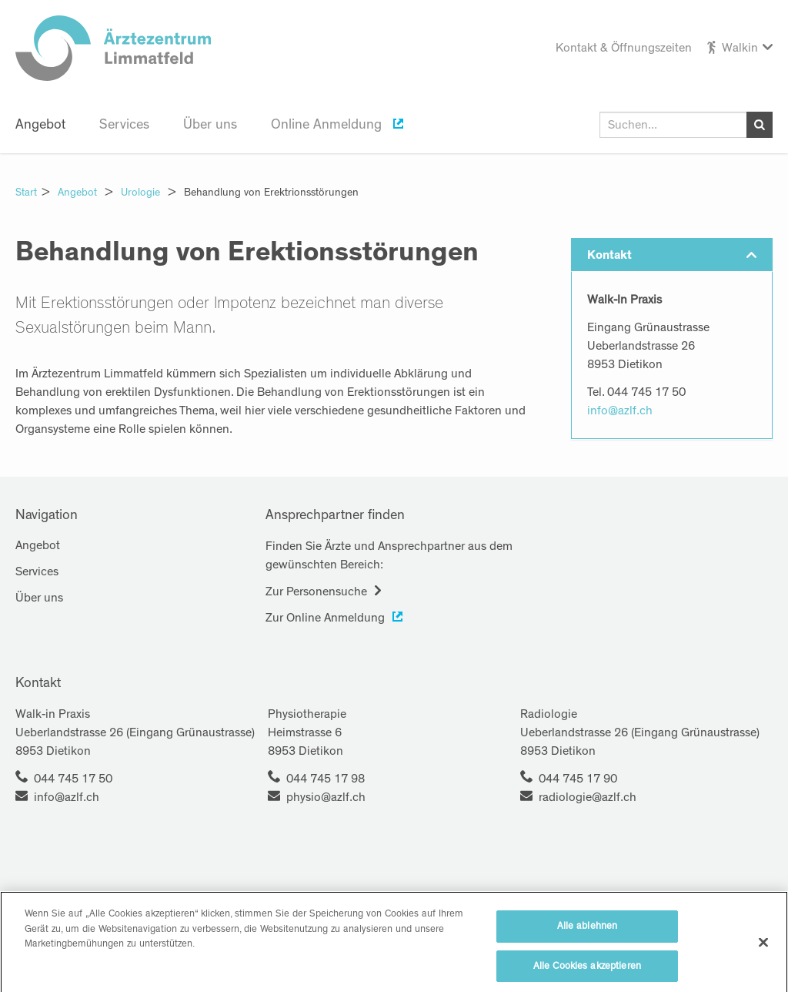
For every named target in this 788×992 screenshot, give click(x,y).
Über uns (210, 125)
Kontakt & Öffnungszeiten (624, 48)
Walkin (740, 48)
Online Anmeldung (328, 125)
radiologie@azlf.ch (587, 797)
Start (26, 192)
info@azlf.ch (620, 410)
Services (124, 125)
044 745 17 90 (578, 778)
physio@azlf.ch (326, 797)
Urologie (140, 192)
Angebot (40, 125)
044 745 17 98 (325, 778)
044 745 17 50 (73, 778)
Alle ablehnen (587, 962)
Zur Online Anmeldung (325, 618)
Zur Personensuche (316, 591)
